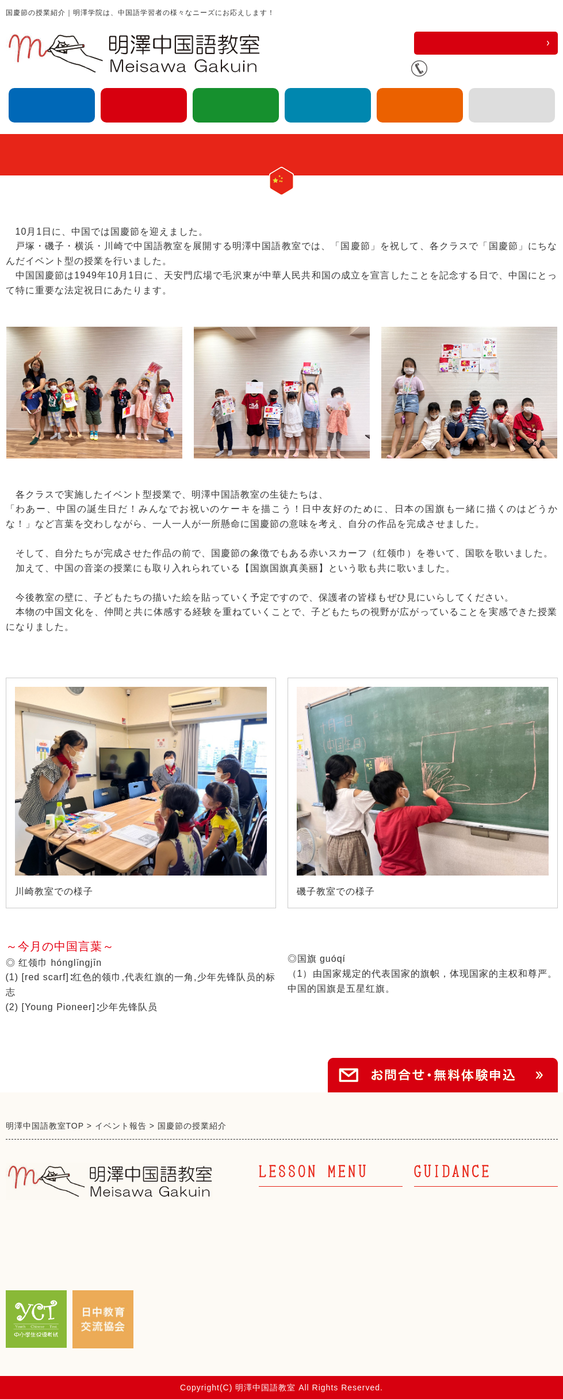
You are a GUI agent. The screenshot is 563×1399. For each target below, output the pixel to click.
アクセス (512, 105)
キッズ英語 (236, 105)
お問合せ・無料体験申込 (486, 42)
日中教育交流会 (448, 1246)
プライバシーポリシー (463, 1305)
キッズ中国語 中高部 (308, 1285)
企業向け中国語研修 (328, 105)
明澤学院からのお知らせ (468, 1265)
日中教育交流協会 (420, 105)
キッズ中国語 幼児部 (308, 1246)
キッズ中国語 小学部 (308, 1265)
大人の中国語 (52, 105)
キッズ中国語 (144, 105)
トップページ (443, 1206)
